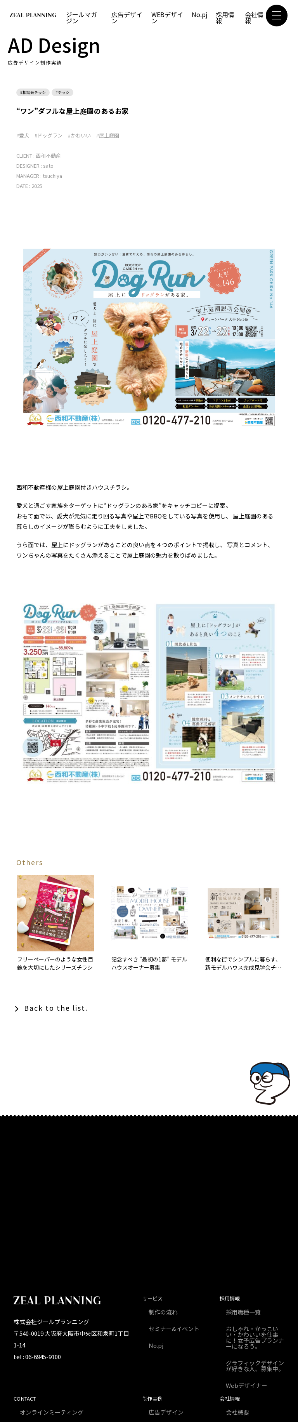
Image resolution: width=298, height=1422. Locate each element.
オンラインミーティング (51, 1412)
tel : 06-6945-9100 (37, 1356)
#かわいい (79, 135)
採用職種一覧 (243, 1312)
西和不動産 (48, 155)
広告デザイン (126, 17)
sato (48, 165)
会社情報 (254, 17)
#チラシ (62, 92)
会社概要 (237, 1412)
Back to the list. (56, 1008)
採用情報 (225, 17)
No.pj (200, 14)
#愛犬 (22, 135)
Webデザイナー (246, 1385)
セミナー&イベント (174, 1329)
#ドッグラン (48, 135)
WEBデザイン (167, 17)
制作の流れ (163, 1312)
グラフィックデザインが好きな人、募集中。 (255, 1366)
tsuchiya (52, 175)
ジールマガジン (81, 17)
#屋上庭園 (107, 135)
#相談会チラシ (33, 92)
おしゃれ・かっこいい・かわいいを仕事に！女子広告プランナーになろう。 (255, 1337)
